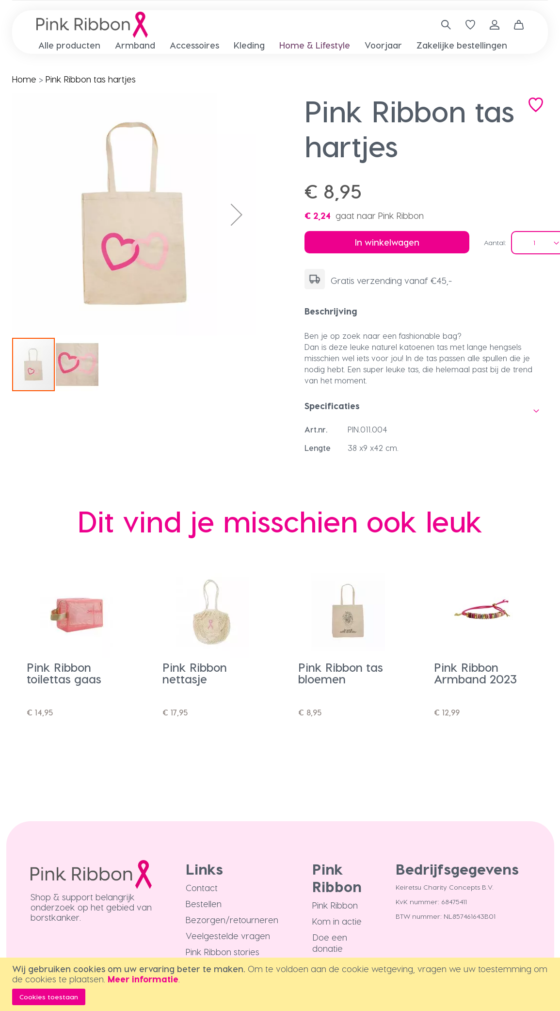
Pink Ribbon (335, 905)
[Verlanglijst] (470, 25)
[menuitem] (69, 45)
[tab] (426, 311)
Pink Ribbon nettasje (194, 673)
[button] (236, 215)
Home (24, 79)
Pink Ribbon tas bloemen (340, 673)
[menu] (280, 45)
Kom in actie (337, 921)
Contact (202, 887)
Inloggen (494, 25)
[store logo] (92, 25)
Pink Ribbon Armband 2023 (475, 673)
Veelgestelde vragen (228, 935)
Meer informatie (143, 979)
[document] (281, 984)
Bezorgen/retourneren (232, 919)
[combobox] (442, 25)
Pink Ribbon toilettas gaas (64, 673)
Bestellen (204, 903)
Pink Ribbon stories (222, 951)
